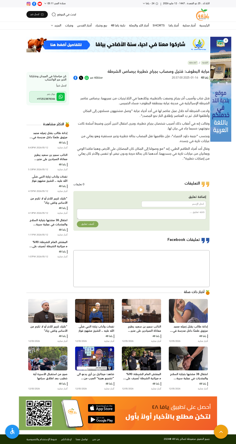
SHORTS (159, 25)
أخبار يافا (174, 25)
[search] (64, 14)
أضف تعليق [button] (87, 224)
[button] (225, 40)
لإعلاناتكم (66, 439)
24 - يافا (152, 3)
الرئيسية (204, 25)
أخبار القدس (84, 25)
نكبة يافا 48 (118, 25)
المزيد (57, 25)
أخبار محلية (189, 25)
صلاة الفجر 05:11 (56, 3)
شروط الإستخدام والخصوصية (41, 439)
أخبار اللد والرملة (139, 25)
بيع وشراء (101, 25)
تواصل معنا (82, 439)
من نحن (96, 439)
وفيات (69, 25)
